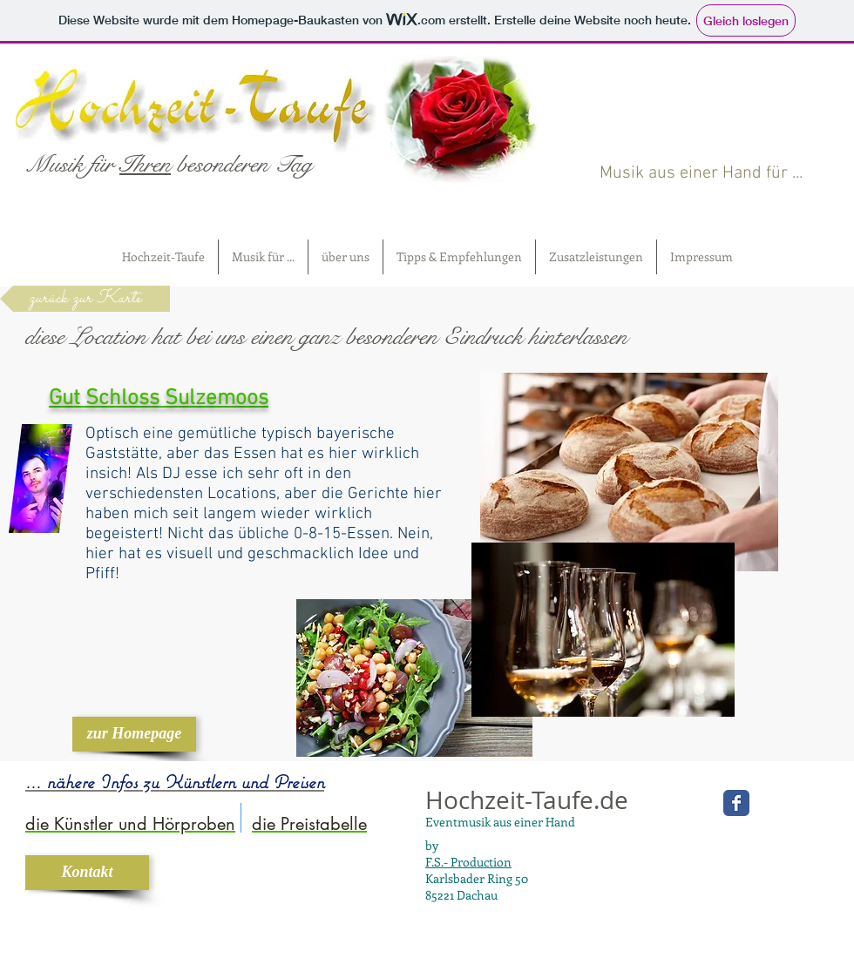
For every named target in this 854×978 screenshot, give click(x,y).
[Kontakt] (87, 872)
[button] (263, 256)
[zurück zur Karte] (85, 299)
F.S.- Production (468, 861)
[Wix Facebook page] (736, 803)
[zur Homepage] (134, 734)
